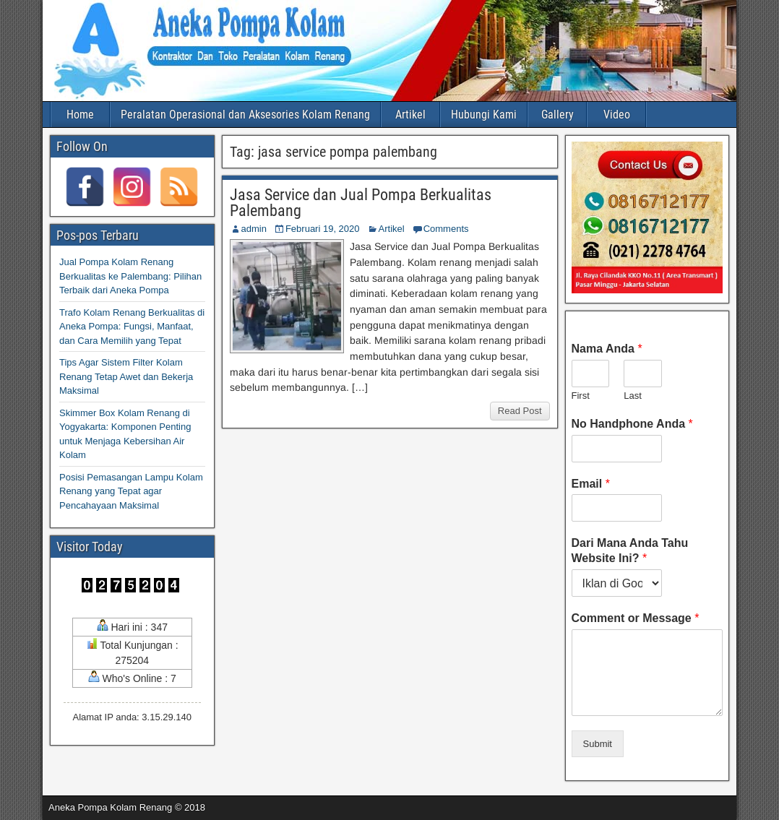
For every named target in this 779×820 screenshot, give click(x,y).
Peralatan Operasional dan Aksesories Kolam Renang (245, 114)
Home (80, 114)
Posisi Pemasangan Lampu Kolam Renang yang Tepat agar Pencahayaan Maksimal (131, 491)
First (581, 395)
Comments (446, 228)
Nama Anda (607, 348)
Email (591, 484)
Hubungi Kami (484, 114)
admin (254, 228)
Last (633, 395)
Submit (597, 743)
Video (616, 114)
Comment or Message (636, 618)
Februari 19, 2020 (322, 228)
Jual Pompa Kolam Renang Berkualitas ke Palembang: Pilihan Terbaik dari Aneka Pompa (130, 275)
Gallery (557, 114)
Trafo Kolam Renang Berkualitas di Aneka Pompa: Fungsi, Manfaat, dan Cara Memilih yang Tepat (132, 326)
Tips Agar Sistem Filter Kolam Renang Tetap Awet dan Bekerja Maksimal (126, 376)
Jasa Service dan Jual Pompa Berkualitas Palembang (360, 203)
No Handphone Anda (632, 424)
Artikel (410, 114)
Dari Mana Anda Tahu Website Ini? (630, 550)
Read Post (520, 410)
